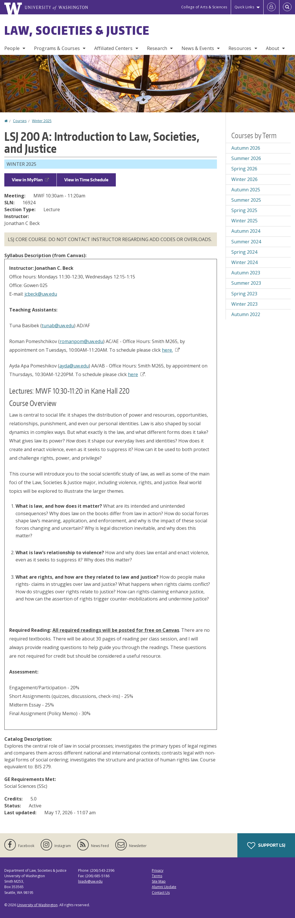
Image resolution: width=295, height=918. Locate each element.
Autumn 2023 (245, 273)
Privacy (157, 870)
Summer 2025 (246, 200)
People (12, 48)
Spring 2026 (244, 168)
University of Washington (37, 904)
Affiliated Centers (113, 48)
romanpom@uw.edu (81, 341)
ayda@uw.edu (74, 366)
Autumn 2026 (245, 148)
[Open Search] (287, 7)
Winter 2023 (244, 304)
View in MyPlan (30, 179)
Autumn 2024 (245, 231)
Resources (239, 48)
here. (171, 350)
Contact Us (161, 892)
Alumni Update (164, 886)
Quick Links (244, 7)
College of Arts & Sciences (204, 7)
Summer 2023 (246, 283)
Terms (157, 875)
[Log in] (271, 7)
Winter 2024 (244, 262)
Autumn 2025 (245, 189)
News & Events (197, 48)
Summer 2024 (246, 241)
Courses (20, 120)
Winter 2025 (42, 120)
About (272, 48)
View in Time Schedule (86, 179)
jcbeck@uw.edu (40, 294)
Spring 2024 (244, 252)
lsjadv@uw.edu (90, 881)
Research (157, 48)
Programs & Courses (57, 48)
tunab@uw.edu (58, 325)
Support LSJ (266, 846)
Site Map (159, 881)
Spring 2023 (244, 293)
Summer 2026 (246, 158)
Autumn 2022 (245, 314)
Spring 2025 (244, 210)
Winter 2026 (244, 179)
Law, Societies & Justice (77, 30)
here (136, 374)
